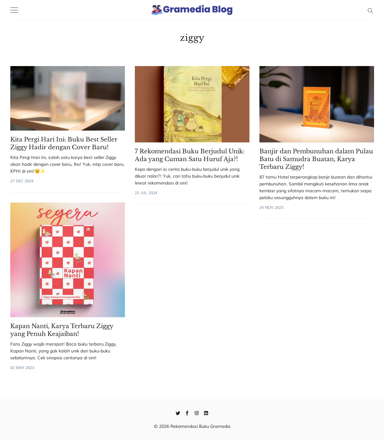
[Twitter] (178, 412)
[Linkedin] (206, 412)
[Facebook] (187, 412)
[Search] (370, 10)
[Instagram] (197, 412)
